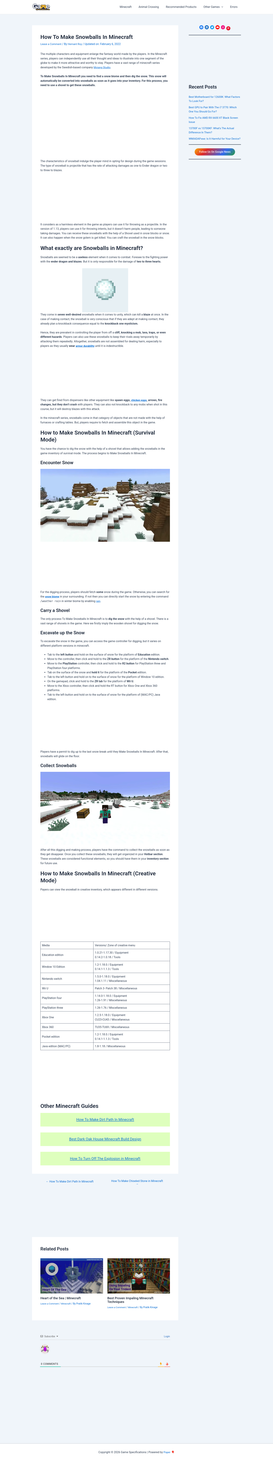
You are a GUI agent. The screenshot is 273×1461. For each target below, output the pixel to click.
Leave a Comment (51, 44)
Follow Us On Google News (215, 156)
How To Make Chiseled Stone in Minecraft (137, 1183)
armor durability (86, 345)
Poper (167, 1452)
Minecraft (67, 1303)
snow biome (52, 596)
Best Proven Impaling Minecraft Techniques (132, 1300)
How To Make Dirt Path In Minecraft (105, 1119)
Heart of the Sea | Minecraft (61, 1298)
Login (166, 1336)
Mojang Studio (102, 67)
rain (98, 601)
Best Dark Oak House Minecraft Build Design (105, 1139)
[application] (223, 7)
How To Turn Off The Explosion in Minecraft (105, 1158)
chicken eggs (139, 400)
